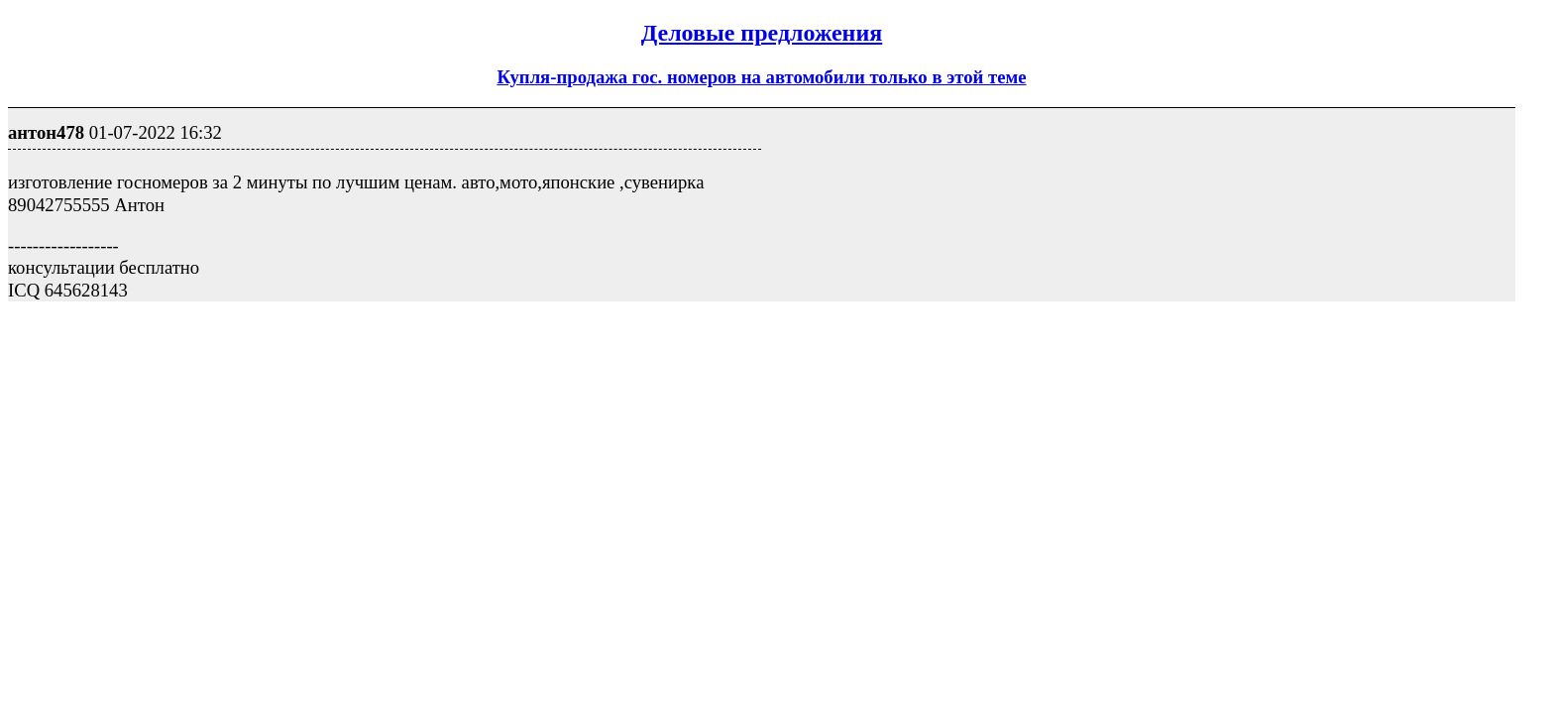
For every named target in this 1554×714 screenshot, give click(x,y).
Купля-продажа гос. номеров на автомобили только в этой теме (761, 76)
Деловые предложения (762, 33)
